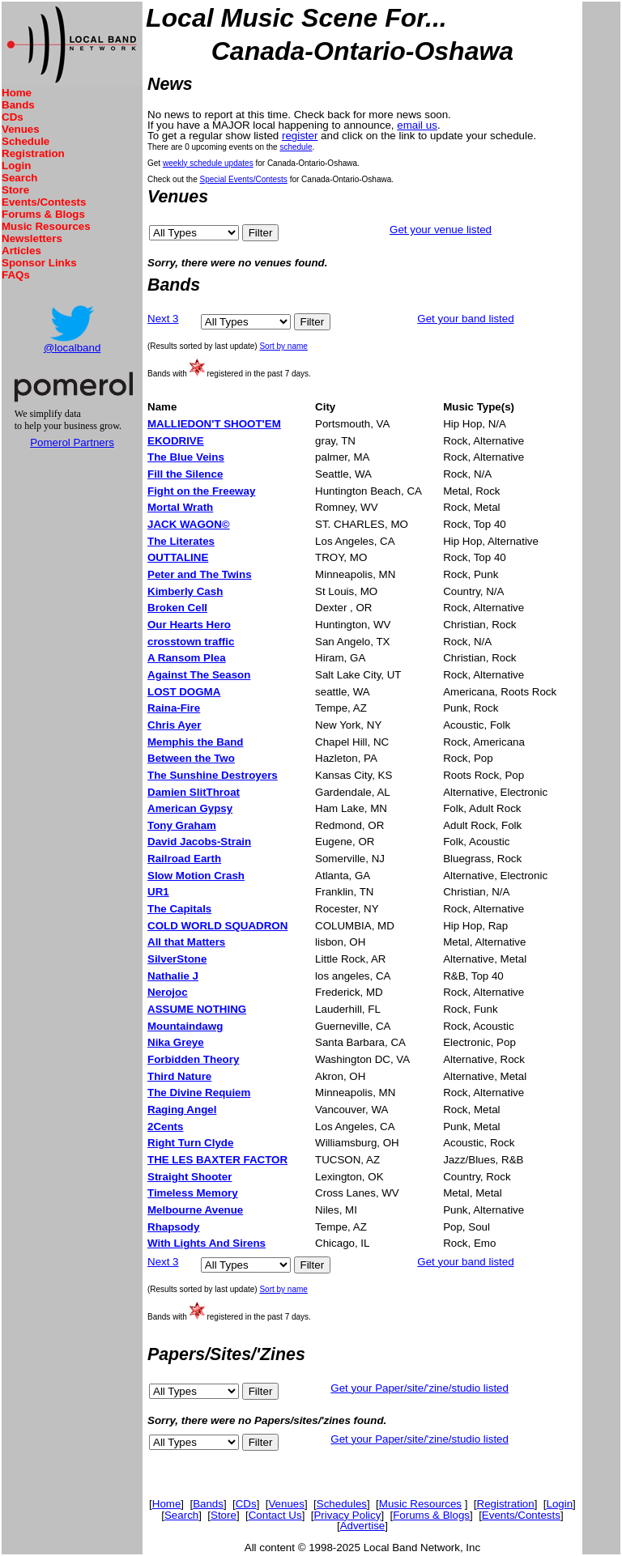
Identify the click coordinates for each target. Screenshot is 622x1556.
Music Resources (46, 226)
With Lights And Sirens (206, 1243)
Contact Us (275, 1515)
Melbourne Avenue (195, 1210)
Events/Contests (44, 202)
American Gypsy (189, 808)
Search (19, 178)
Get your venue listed (441, 229)
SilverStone (177, 959)
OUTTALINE (177, 557)
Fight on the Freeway (201, 491)
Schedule (25, 141)
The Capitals (179, 909)
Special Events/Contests (243, 179)
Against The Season (198, 675)
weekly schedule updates (208, 163)
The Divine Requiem (198, 1092)
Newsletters (32, 238)
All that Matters (186, 942)
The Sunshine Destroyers (212, 775)
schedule (295, 146)
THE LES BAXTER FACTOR (217, 1160)
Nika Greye (175, 1042)
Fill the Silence (185, 474)
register (299, 136)
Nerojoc (167, 992)
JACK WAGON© (188, 524)
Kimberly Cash (185, 591)
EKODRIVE (175, 441)
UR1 (158, 892)
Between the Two (191, 758)
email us (417, 125)
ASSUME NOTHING (196, 1009)
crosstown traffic (190, 642)
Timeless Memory (192, 1193)
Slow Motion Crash (196, 875)
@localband (72, 348)
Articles (21, 250)
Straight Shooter (189, 1177)
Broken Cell (177, 608)
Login (16, 165)
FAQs (16, 275)
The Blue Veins (185, 457)
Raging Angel (181, 1109)
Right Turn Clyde (190, 1143)
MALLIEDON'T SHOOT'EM (214, 424)
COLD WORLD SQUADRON (217, 926)
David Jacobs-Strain (199, 841)
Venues (21, 129)
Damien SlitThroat (193, 792)
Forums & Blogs (43, 214)
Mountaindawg (185, 1026)
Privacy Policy (347, 1515)
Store (15, 190)
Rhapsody (173, 1227)
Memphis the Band (195, 742)
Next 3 (163, 318)
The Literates (181, 541)
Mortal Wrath (180, 507)
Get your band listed (465, 318)
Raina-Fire (173, 708)
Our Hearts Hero (189, 625)
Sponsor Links (39, 263)
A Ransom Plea (186, 658)
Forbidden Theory (193, 1059)
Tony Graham (181, 825)
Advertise (363, 1526)
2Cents (165, 1126)
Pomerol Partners (72, 442)
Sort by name (283, 346)
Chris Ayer (174, 725)
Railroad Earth (184, 858)
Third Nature (179, 1076)
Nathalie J (172, 976)
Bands (18, 105)
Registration (33, 153)
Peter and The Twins (199, 574)
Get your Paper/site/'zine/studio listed (419, 1388)
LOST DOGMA (183, 692)
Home (17, 93)
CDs (12, 117)
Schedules (342, 1504)
